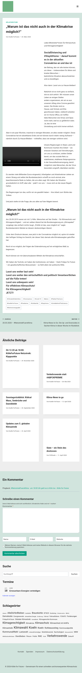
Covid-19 (38, 299)
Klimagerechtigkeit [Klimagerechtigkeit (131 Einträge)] (14, 622)
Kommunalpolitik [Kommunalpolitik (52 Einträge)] (66, 628)
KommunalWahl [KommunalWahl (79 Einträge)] (10, 632)
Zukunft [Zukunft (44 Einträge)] (71, 636)
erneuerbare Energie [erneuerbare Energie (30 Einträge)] (30, 616)
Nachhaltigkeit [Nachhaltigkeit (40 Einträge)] (59, 632)
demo (46, 299)
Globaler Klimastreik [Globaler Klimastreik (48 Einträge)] (23, 619)
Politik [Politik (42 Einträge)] (35, 636)
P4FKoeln (52, 455)
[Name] (14, 539)
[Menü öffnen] (77, 6)
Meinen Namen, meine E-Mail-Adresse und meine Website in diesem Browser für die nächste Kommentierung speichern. (38, 546)
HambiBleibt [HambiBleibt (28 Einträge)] (35, 619)
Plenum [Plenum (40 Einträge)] (29, 636)
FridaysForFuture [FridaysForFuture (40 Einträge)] (8, 619)
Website (60, 539)
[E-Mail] (41, 539)
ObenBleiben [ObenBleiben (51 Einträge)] (20, 636)
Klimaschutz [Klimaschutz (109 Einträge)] (42, 622)
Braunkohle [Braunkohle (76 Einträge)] (37, 613)
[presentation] (61, 357)
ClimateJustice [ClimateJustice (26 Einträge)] (61, 613)
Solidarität (34, 303)
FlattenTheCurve (57, 299)
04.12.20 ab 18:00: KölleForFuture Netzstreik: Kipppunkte (18, 353)
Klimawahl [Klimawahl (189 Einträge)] (21, 627)
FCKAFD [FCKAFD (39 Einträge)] (63, 616)
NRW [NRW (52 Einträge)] (76, 632)
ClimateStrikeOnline (13, 299)
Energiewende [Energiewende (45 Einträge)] (19, 616)
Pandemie (24, 303)
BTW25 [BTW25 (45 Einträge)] (46, 613)
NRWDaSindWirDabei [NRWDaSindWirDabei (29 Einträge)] (8, 636)
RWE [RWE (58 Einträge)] (40, 636)
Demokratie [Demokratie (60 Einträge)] (7, 616)
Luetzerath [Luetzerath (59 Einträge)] (23, 632)
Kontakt (21, 652)
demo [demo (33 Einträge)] (67, 613)
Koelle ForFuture (14, 37)
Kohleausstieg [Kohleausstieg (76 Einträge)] (51, 628)
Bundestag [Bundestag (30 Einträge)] (53, 613)
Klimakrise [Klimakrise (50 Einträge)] (30, 623)
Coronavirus (27, 299)
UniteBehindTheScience (59, 303)
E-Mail (32, 539)
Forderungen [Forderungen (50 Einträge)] (72, 616)
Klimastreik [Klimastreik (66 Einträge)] (8, 628)
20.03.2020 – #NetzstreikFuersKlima (21, 321)
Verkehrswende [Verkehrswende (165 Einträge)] (57, 636)
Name (6, 539)
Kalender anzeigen (9, 596)
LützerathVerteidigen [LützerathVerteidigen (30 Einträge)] (35, 632)
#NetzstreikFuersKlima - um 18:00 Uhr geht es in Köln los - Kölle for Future (40, 488)
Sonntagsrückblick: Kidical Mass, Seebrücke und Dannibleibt (18, 400)
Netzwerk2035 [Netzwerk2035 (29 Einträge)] (69, 632)
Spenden (29, 652)
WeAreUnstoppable (13, 307)
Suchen (74, 574)
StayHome (44, 303)
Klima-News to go (55, 397)
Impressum (40, 652)
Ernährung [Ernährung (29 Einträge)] (40, 616)
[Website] (67, 539)
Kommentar (8, 506)
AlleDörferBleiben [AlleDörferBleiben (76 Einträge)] (15, 613)
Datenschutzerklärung (55, 652)
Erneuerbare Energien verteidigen (24, 591)
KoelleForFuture (12, 303)
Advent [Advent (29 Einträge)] (4, 613)
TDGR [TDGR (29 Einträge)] (44, 636)
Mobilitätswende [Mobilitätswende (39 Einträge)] (47, 632)
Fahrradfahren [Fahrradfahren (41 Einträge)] (54, 616)
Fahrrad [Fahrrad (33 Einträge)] (46, 616)
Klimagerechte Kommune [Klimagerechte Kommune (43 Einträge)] (48, 619)
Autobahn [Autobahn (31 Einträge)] (28, 613)
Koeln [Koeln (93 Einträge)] (41, 627)
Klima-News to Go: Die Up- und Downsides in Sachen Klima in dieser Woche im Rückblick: (61, 322)
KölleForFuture (12, 22)
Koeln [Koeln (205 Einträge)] (33, 627)
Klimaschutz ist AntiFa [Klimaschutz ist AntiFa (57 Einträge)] (59, 623)
